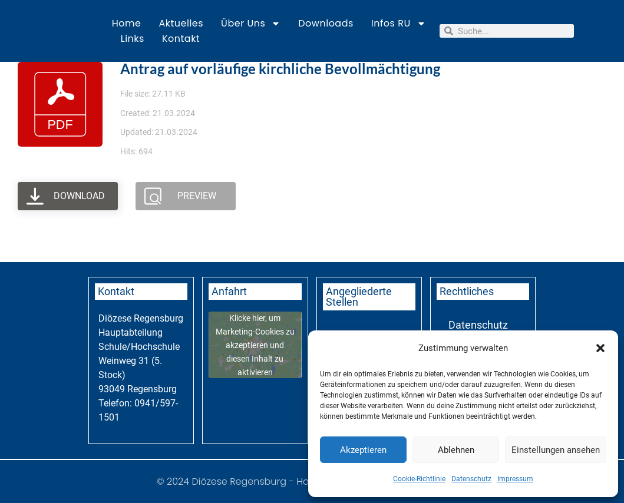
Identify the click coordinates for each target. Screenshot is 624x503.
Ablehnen (456, 450)
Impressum (515, 479)
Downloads (326, 23)
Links (132, 38)
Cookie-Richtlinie (419, 479)
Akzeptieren (363, 450)
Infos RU (398, 23)
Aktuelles (181, 23)
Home (126, 23)
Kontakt (181, 38)
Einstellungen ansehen (555, 450)
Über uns (250, 23)
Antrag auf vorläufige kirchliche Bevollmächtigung (280, 68)
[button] (600, 348)
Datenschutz (471, 479)
